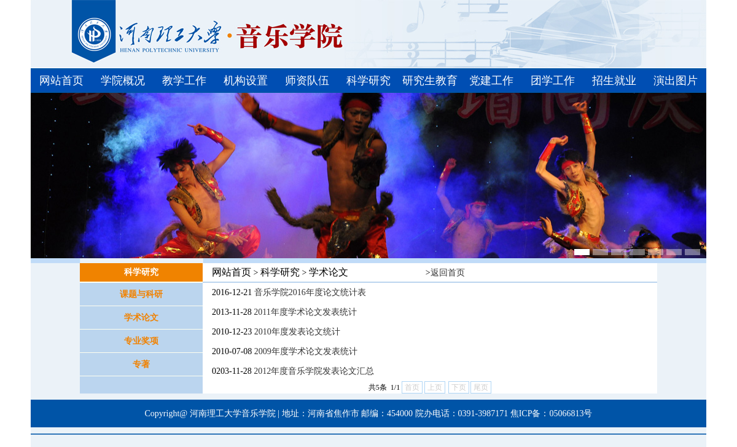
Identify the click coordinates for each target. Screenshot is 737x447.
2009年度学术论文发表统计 (305, 351)
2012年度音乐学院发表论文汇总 (314, 371)
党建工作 (491, 80)
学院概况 (123, 80)
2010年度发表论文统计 (297, 331)
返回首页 (448, 272)
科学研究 (368, 80)
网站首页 (61, 80)
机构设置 (246, 80)
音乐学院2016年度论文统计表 (310, 292)
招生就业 (614, 80)
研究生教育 (430, 80)
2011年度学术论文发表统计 (305, 312)
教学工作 (184, 80)
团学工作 (553, 80)
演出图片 (675, 80)
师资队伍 (307, 80)
